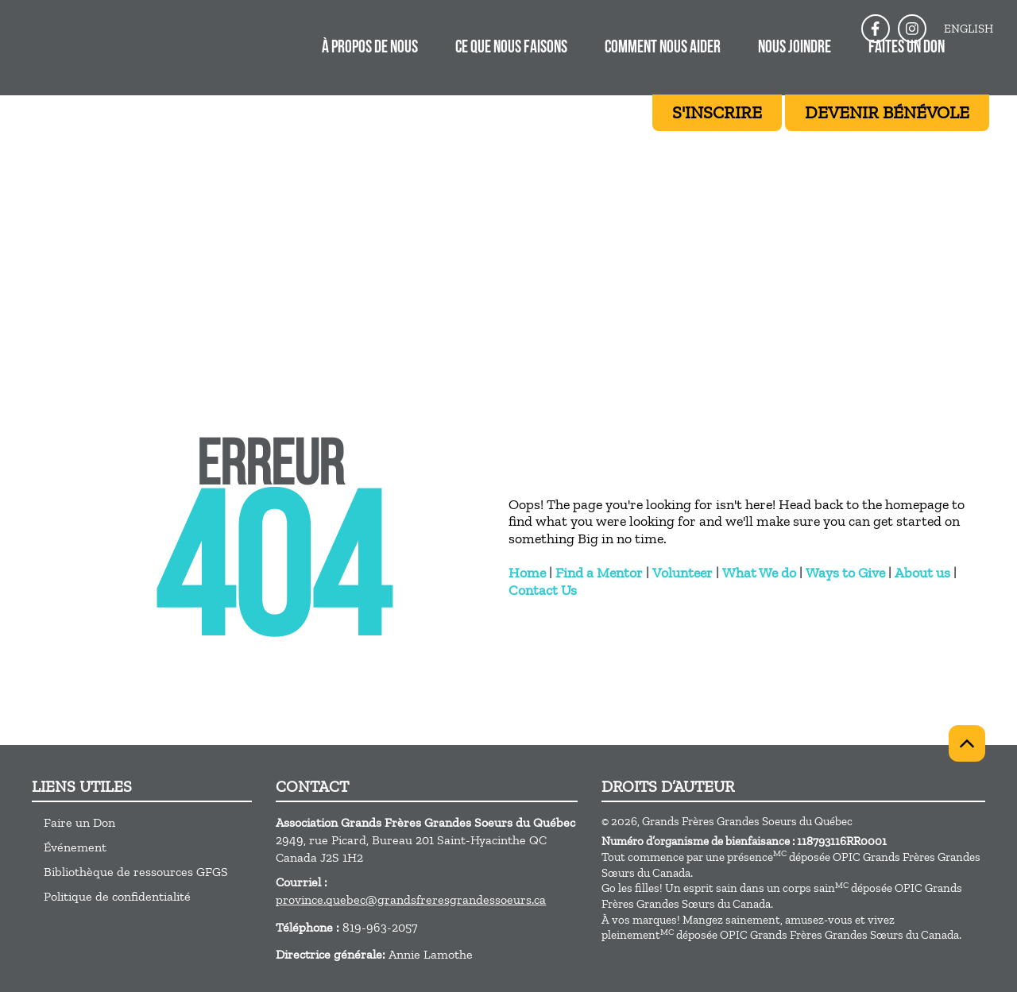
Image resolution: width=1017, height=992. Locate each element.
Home (527, 572)
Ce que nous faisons (511, 48)
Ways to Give (845, 572)
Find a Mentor (599, 572)
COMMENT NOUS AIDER (663, 48)
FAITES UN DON (906, 48)
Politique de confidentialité (117, 896)
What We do (759, 572)
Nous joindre (794, 48)
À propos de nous (370, 48)
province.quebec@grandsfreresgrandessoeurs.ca (411, 899)
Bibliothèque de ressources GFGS (136, 871)
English (968, 28)
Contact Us (542, 590)
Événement (75, 847)
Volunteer (682, 572)
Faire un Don (79, 822)
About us (922, 572)
